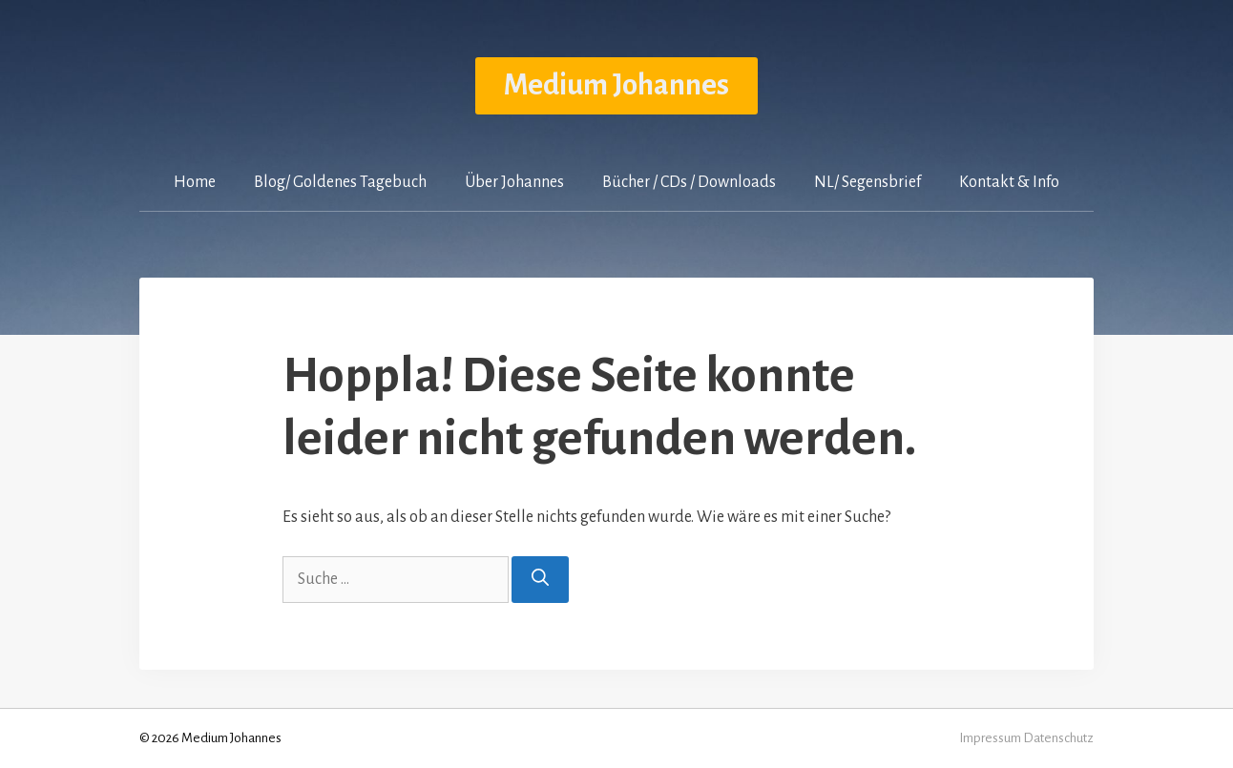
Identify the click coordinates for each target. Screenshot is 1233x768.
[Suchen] (540, 579)
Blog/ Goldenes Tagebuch (340, 182)
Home (195, 182)
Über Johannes (514, 182)
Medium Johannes (616, 85)
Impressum (990, 738)
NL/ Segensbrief (867, 182)
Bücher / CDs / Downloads (689, 182)
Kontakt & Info (1009, 182)
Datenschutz (1058, 738)
